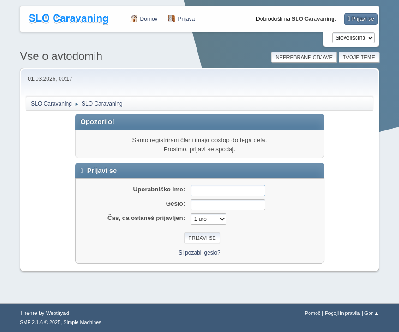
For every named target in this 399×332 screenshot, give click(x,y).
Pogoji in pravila (342, 313)
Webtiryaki (57, 313)
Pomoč (313, 313)
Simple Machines (82, 322)
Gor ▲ (371, 313)
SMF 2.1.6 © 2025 (40, 322)
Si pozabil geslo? (199, 252)
